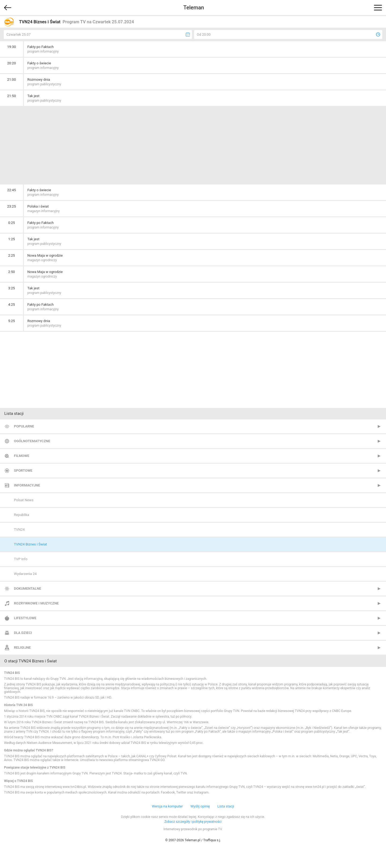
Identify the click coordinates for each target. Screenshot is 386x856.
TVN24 (19, 529)
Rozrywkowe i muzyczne (36, 603)
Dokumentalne (27, 588)
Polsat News (24, 500)
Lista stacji (225, 806)
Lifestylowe (25, 618)
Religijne (22, 647)
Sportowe (23, 470)
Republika (21, 515)
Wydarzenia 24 (25, 574)
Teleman (193, 7)
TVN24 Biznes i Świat (30, 544)
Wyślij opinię (200, 806)
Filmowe (21, 456)
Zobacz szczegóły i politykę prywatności (193, 822)
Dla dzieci (23, 633)
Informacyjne (27, 485)
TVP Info (20, 559)
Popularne (24, 426)
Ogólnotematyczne (32, 441)
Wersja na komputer (167, 806)
